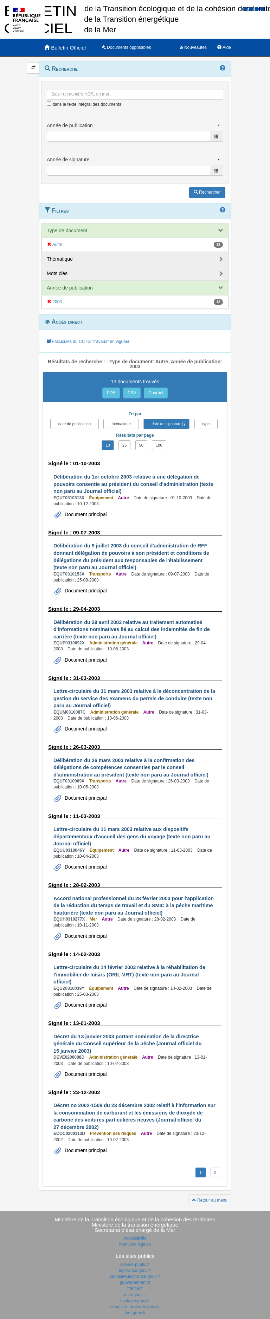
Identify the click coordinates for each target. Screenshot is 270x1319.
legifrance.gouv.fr (135, 1270)
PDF (111, 392)
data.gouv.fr (135, 1294)
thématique (120, 424)
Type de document (67, 230)
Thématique (60, 259)
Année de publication (70, 288)
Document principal (85, 514)
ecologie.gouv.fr (135, 1300)
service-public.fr (135, 1264)
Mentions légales (135, 1244)
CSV (132, 392)
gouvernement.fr (135, 1282)
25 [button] (124, 445)
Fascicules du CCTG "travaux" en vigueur (88, 341)
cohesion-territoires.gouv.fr (135, 1306)
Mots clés (57, 273)
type (206, 424)
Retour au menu (209, 1200)
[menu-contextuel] (49, 103)
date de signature (166, 424)
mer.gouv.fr (134, 1312)
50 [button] (141, 445)
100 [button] (159, 445)
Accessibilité (135, 1238)
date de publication (74, 424)
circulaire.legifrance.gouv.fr (135, 1276)
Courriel (155, 392)
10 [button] (107, 445)
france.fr (135, 1288)
